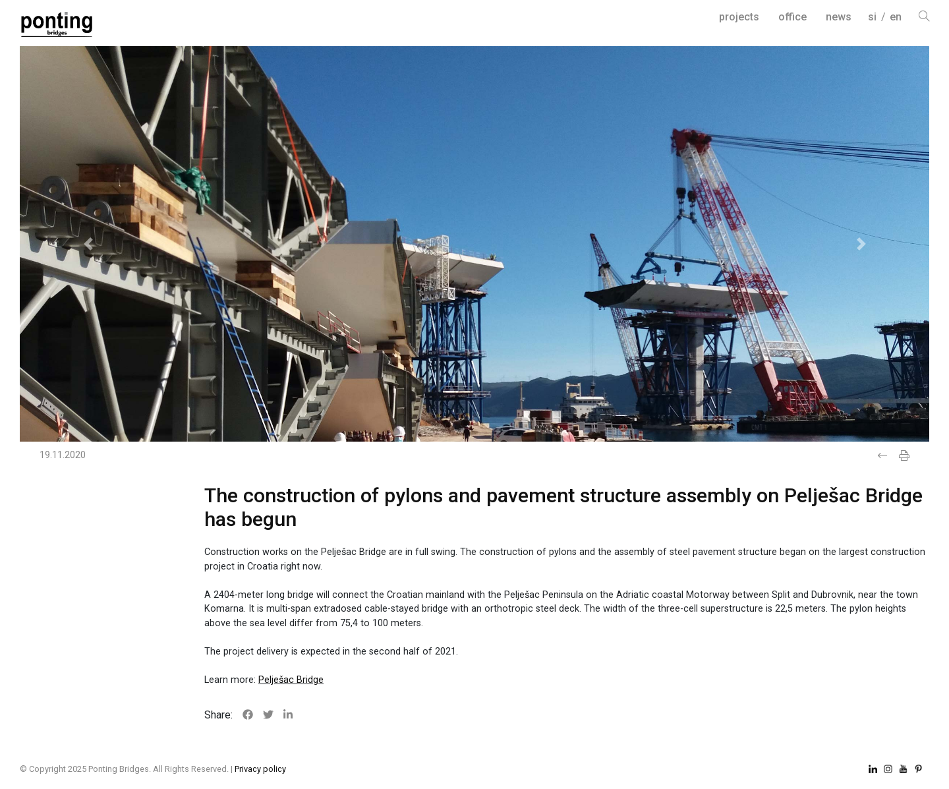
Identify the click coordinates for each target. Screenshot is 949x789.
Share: (218, 715)
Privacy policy (260, 769)
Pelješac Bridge (291, 680)
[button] (88, 244)
